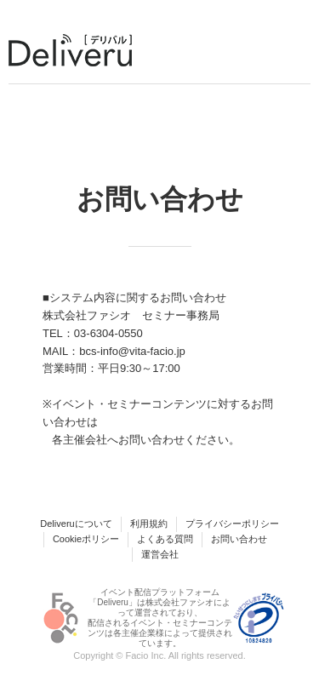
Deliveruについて (75, 523)
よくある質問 (165, 539)
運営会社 (160, 554)
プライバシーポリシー (232, 523)
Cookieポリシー (86, 539)
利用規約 (149, 523)
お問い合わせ (239, 539)
